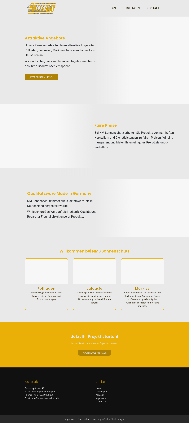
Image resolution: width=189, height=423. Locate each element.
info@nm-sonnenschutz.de (45, 398)
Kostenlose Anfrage (94, 352)
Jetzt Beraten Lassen (41, 77)
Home (113, 8)
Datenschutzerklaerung (89, 419)
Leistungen (132, 8)
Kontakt (153, 8)
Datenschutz (102, 401)
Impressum (101, 398)
